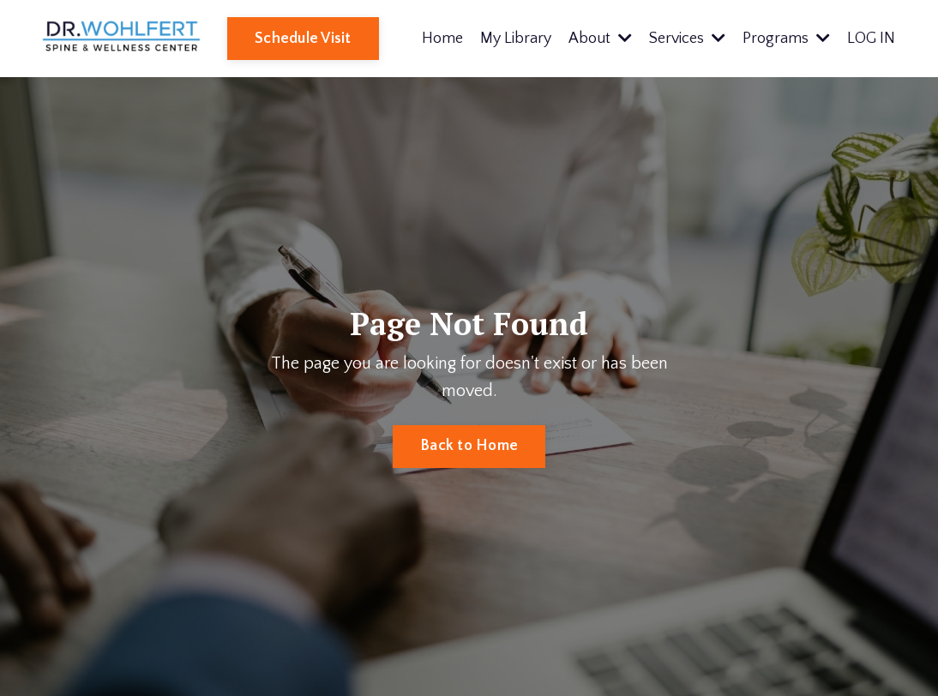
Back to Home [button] (469, 445)
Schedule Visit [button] (303, 38)
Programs (786, 38)
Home (442, 38)
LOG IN (871, 38)
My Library (515, 38)
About (600, 38)
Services (687, 38)
